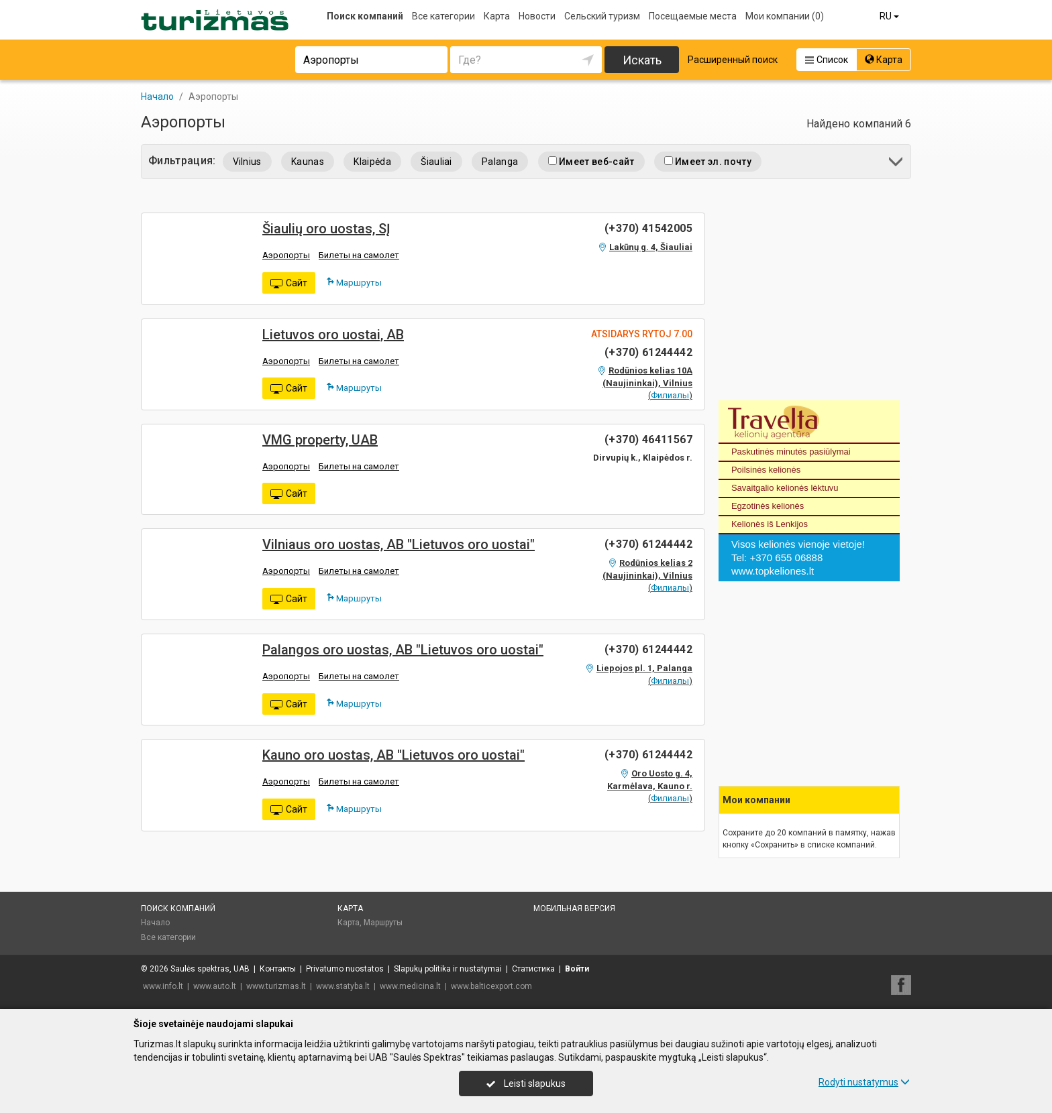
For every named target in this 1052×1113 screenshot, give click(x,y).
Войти (577, 969)
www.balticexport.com (491, 986)
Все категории (443, 16)
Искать (642, 60)
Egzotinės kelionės (767, 506)
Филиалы (670, 395)
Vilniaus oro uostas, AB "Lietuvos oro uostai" (398, 544)
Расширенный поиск (733, 59)
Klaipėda (372, 161)
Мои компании (784, 16)
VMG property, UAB (320, 440)
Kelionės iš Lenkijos (769, 524)
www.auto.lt (214, 986)
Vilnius (247, 161)
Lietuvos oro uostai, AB (333, 335)
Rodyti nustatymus (864, 1082)
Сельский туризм (602, 16)
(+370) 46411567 (648, 439)
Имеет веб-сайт (591, 161)
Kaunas (307, 161)
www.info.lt (163, 986)
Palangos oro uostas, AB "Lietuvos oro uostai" (402, 650)
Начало (155, 922)
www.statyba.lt (343, 986)
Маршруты (354, 282)
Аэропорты (286, 255)
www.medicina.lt (410, 986)
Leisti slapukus (526, 1083)
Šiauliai (436, 161)
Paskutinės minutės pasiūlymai (791, 452)
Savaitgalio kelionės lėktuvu (785, 488)
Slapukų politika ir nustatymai (448, 969)
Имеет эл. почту (707, 161)
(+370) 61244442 (648, 352)
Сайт (288, 284)
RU (890, 16)
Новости (537, 16)
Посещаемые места (693, 16)
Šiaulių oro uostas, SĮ (326, 229)
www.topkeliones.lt (772, 571)
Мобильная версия (574, 908)
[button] (896, 164)
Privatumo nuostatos (345, 969)
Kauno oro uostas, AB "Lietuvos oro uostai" (393, 755)
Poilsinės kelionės (765, 470)
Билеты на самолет (359, 255)
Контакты (278, 969)
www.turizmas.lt (276, 986)
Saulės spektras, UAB (210, 969)
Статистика (533, 969)
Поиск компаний (365, 16)
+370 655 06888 (786, 557)
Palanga (500, 161)
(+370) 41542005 (648, 228)
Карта (497, 16)
